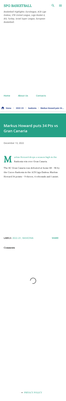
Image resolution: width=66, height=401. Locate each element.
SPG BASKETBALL (18, 6)
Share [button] (55, 237)
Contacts (41, 95)
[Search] (53, 5)
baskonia (27, 237)
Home (7, 95)
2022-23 (16, 237)
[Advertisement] (33, 59)
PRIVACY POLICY (33, 392)
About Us (23, 95)
